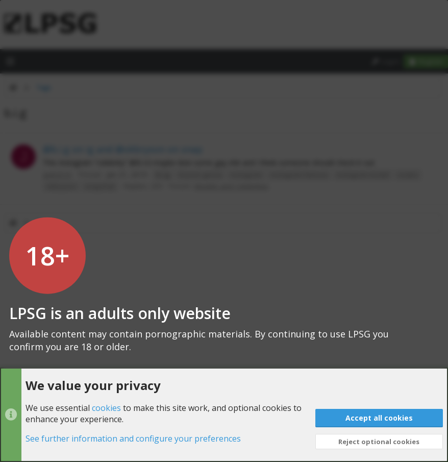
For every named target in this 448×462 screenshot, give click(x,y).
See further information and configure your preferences (133, 439)
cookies (106, 408)
